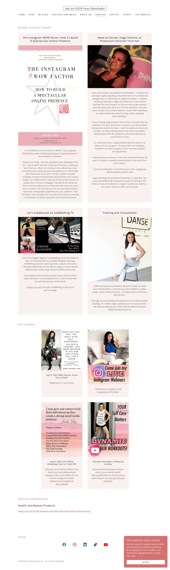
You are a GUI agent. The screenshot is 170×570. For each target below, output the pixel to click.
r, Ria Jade (70, 260)
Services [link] (100, 14)
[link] (85, 8)
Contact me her (34, 287)
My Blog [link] (43, 14)
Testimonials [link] (143, 14)
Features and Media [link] (64, 14)
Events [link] (127, 14)
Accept (146, 562)
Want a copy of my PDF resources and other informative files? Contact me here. (54, 511)
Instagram (112, 389)
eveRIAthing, (55, 258)
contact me (141, 169)
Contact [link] (114, 14)
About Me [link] (86, 14)
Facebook (101, 392)
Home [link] (22, 14)
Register (49, 475)
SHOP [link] (32, 14)
